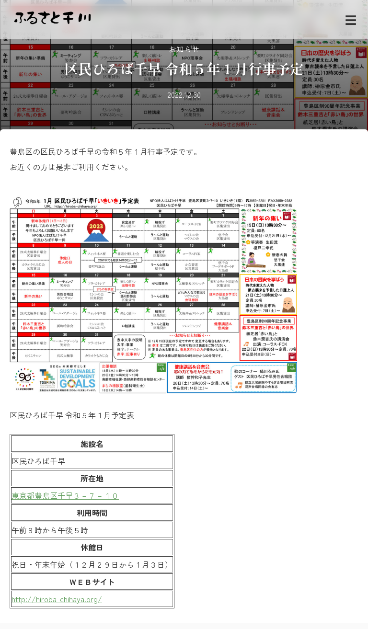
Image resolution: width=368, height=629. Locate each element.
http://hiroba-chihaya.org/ (57, 599)
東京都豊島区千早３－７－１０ (65, 495)
